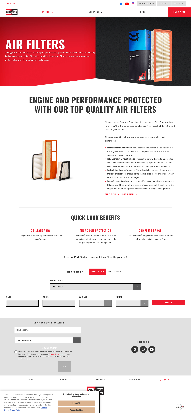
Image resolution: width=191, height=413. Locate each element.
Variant (83, 297)
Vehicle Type (56, 280)
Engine (119, 297)
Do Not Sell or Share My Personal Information (76, 395)
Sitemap (164, 379)
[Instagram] (133, 4)
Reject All (76, 403)
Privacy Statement (56, 354)
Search (168, 302)
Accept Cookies (76, 410)
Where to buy (146, 4)
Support (94, 12)
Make (8, 297)
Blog (141, 12)
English (10, 4)
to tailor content (49, 348)
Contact (164, 4)
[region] (50, 402)
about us (178, 4)
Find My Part (66, 379)
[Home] (14, 12)
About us (100, 379)
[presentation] (34, 366)
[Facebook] (121, 4)
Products (47, 12)
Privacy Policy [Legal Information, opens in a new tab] (15, 410)
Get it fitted (111, 194)
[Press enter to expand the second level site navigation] (102, 12)
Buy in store (128, 194)
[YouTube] (127, 4)
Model (46, 297)
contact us (134, 379)
